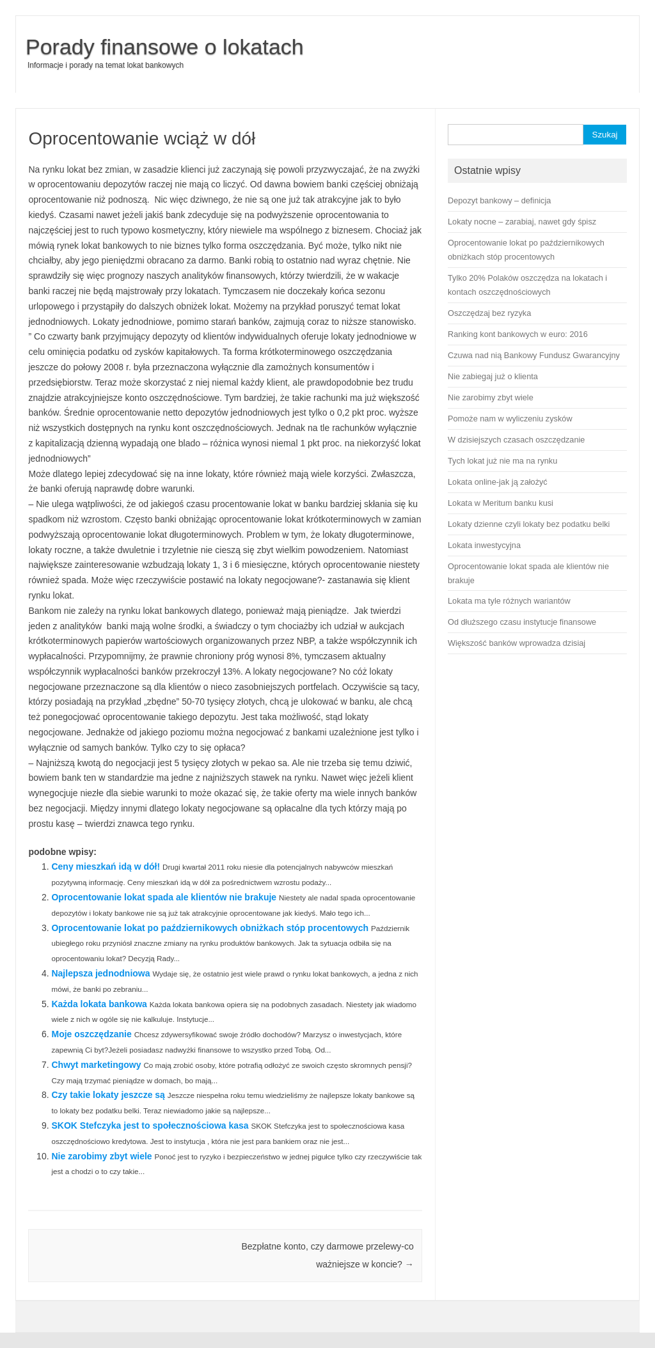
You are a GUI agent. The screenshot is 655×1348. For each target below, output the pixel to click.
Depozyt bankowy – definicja (499, 200)
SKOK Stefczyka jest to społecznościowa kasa (149, 1125)
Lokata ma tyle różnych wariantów (509, 601)
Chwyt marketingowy (96, 1065)
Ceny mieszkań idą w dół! (105, 866)
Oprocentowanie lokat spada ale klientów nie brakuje (163, 897)
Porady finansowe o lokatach (165, 47)
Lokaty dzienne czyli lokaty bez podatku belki (529, 524)
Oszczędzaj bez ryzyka (489, 313)
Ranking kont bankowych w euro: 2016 (518, 334)
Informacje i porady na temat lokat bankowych (106, 65)
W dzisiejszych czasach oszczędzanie (516, 439)
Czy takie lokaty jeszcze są (107, 1095)
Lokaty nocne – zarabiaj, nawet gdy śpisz (522, 221)
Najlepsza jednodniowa (100, 973)
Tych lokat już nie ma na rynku (502, 461)
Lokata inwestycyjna (484, 545)
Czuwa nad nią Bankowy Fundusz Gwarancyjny (534, 355)
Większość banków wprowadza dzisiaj (516, 643)
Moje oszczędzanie (91, 1034)
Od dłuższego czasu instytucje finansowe (522, 622)
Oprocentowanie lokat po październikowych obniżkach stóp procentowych (209, 928)
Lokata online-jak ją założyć (498, 482)
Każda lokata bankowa (98, 1004)
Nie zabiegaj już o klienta (493, 376)
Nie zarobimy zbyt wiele (101, 1156)
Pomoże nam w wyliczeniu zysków (510, 418)
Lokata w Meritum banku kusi (500, 503)
